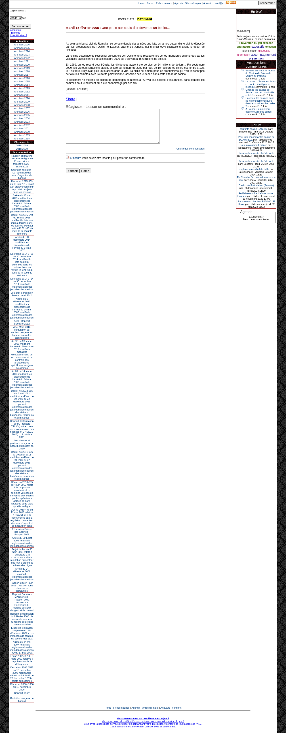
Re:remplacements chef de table (256, 153)
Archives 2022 (22, 58)
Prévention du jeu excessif (256, 43)
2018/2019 (22, 145)
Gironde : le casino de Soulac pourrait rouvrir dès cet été (260, 92)
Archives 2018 (22, 71)
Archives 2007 (22, 108)
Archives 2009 (22, 101)
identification (249, 50)
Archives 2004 (22, 118)
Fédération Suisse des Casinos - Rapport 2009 (22, 532)
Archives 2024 (22, 51)
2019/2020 (22, 148)
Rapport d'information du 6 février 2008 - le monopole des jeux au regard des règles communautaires (22, 619)
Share (70, 99)
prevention (256, 58)
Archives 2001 (22, 128)
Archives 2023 (22, 54)
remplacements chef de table (253, 169)
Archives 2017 (22, 74)
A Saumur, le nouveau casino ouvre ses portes (258, 110)
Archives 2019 (22, 68)
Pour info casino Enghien (253, 145)
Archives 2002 (22, 125)
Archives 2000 (22, 131)
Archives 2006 (22, 111)
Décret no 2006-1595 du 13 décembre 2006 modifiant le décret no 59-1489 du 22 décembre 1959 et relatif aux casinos (22, 674)
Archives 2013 (22, 88)
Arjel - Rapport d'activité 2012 (22, 322)
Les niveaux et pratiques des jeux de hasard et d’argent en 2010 (22, 444)
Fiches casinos (164, 3)
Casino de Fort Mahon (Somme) (256, 185)
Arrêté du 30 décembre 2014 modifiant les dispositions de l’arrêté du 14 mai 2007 (22, 244)
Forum (150, 3)
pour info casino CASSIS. (253, 129)
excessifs (258, 46)
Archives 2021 (22, 61)
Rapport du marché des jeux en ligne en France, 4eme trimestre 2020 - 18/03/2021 (22, 161)
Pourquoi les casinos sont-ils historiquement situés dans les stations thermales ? (260, 102)
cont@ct (219, 3)
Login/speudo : (18, 10)
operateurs (243, 46)
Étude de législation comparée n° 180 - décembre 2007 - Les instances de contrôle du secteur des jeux (22, 633)
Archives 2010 (22, 98)
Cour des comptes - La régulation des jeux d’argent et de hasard (22, 174)
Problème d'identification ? (18, 34)
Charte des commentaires (191, 155)
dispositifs (264, 50)
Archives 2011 (22, 95)
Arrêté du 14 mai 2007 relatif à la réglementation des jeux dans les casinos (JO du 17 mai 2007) (22, 647)
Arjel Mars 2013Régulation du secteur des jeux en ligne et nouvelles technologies (21, 332)
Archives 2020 (22, 64)
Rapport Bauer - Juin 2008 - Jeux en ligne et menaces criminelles (22, 586)
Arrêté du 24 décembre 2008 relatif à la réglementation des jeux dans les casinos (22, 574)
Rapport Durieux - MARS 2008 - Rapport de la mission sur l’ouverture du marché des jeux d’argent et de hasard (22, 602)
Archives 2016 (22, 78)
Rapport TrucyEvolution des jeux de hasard (22, 697)
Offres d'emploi (193, 3)
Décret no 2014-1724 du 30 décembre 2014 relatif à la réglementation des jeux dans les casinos (22, 284)
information (243, 54)
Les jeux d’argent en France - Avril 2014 (22, 294)
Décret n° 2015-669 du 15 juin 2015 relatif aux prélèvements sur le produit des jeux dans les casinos (22, 186)
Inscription (15, 30)
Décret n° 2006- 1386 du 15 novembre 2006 (22, 687)
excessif (270, 46)
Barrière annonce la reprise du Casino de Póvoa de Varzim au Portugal (260, 73)
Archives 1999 (22, 135)
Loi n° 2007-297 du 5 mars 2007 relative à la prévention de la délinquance (22, 660)
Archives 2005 (22, 115)
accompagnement (263, 54)
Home (142, 3)
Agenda (178, 3)
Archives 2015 (22, 81)
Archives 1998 (22, 138)
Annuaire (208, 3)
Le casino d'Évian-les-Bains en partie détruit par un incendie (261, 84)
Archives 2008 (22, 105)
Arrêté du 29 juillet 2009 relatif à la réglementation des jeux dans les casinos (22, 541)
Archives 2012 (22, 91)
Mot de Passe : (18, 18)
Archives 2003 (22, 121)
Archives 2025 (22, 48)
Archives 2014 (22, 84)
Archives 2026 (22, 44)
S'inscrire (75, 164)
